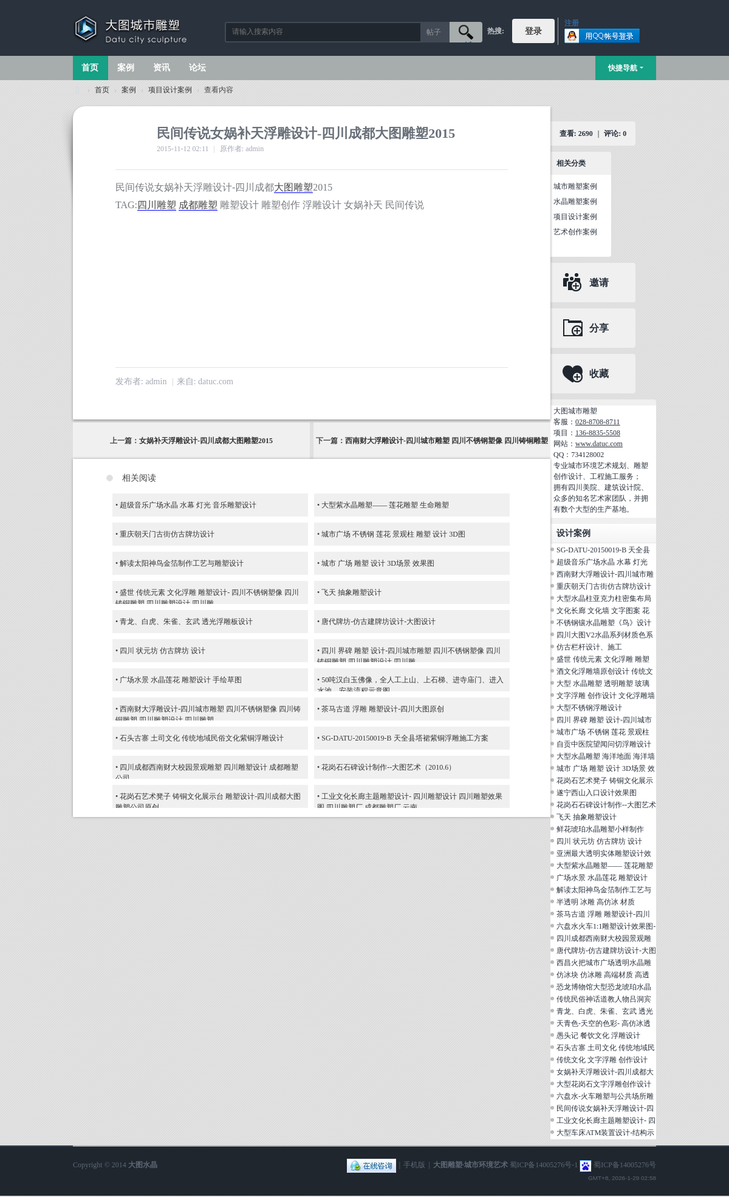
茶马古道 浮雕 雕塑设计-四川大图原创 (382, 709)
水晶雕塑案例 (575, 201)
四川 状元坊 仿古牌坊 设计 (162, 650)
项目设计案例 (170, 90)
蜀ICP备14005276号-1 (544, 1165)
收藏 (599, 373)
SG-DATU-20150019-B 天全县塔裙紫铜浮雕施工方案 (404, 738)
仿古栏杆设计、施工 (589, 647)
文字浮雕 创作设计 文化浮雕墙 (605, 695)
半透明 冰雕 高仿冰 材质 (595, 902)
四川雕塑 (156, 205)
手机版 (414, 1165)
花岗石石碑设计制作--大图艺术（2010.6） (388, 767)
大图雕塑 (293, 187)
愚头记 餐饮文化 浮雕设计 (598, 1035)
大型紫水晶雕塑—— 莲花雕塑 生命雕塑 (385, 505)
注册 (571, 23)
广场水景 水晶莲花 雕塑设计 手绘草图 (181, 680)
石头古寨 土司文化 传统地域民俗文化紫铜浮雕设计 (202, 738)
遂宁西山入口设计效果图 (596, 792)
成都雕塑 (198, 205)
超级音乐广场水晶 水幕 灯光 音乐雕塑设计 (188, 505)
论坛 (197, 67)
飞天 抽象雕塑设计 (351, 592)
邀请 (599, 282)
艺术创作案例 (575, 232)
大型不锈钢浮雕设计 (589, 708)
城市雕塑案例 (575, 186)
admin (155, 381)
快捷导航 (622, 68)
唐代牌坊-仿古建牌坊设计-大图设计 (378, 621)
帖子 (433, 32)
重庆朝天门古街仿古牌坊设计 (167, 534)
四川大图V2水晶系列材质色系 (604, 635)
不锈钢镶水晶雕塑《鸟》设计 (603, 623)
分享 (599, 328)
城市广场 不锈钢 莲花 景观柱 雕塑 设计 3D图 (393, 534)
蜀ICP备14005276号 (625, 1165)
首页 (89, 67)
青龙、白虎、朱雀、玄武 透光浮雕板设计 (186, 621)
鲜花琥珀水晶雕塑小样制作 (600, 829)
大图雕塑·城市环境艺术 (470, 1165)
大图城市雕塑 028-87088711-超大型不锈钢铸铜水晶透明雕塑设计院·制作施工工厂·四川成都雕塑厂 (78, 90)
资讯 (161, 67)
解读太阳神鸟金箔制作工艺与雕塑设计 (182, 563)
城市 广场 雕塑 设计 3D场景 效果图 (377, 563)
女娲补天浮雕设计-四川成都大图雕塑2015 (206, 440)
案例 (125, 67)
